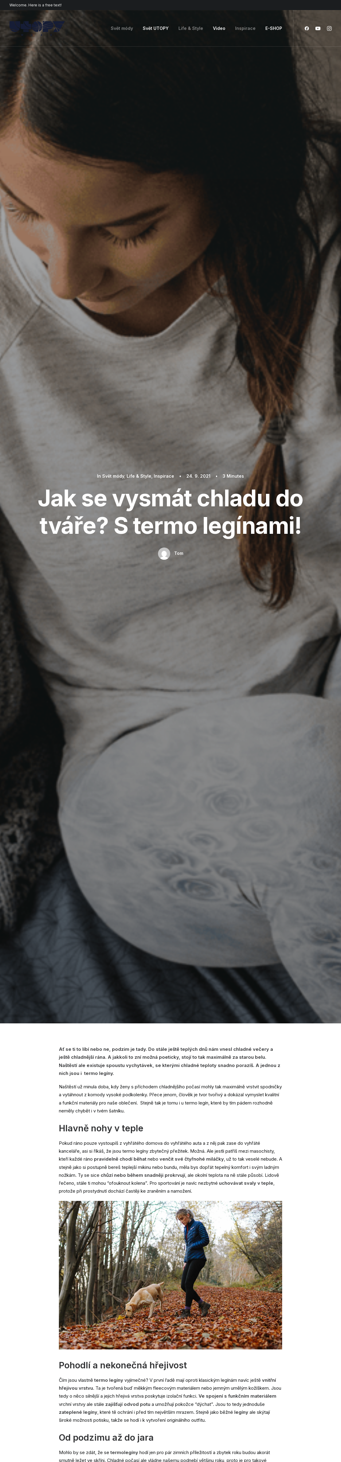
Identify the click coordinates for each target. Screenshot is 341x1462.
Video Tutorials (199, 1369)
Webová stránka (231, 1115)
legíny (68, 696)
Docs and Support (204, 1339)
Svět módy (122, 28)
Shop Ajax (19, 1346)
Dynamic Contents (112, 1378)
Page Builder (106, 1339)
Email (144, 1115)
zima (142, 696)
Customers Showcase (291, 1369)
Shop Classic (23, 1339)
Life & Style (190, 28)
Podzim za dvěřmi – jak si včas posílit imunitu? (112, 653)
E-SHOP (273, 28)
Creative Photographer (33, 1363)
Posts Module (107, 1363)
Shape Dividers (108, 1395)
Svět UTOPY (156, 28)
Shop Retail (21, 1354)
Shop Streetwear (27, 1378)
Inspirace (245, 28)
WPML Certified (110, 1403)
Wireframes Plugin (112, 1354)
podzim (89, 696)
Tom (178, 122)
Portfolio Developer (30, 1386)
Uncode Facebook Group (294, 1339)
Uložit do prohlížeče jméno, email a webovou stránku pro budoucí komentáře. (143, 1146)
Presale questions (203, 1400)
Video (219, 28)
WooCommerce (109, 1346)
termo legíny (117, 696)
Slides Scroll (105, 1386)
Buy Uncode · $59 (295, 1270)
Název (68, 1115)
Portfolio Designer (28, 1371)
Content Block (108, 1371)
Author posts (115, 761)
